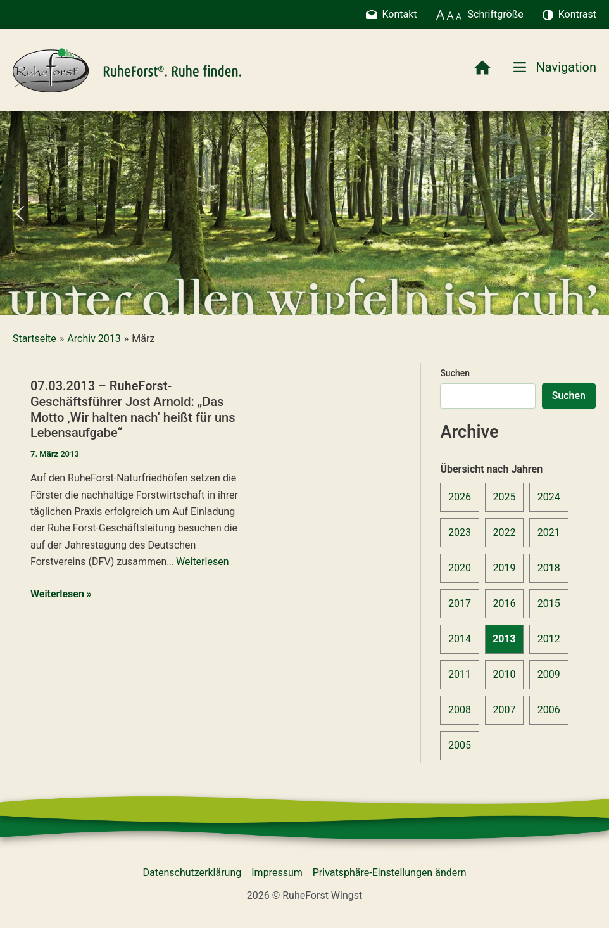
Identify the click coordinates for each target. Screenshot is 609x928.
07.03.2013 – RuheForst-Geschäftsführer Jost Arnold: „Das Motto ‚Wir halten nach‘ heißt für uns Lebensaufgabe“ (132, 409)
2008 (459, 710)
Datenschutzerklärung (192, 873)
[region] (304, 213)
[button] (19, 213)
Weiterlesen (202, 562)
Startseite (34, 339)
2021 (548, 532)
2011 (459, 674)
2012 (548, 639)
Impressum (277, 873)
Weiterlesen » (61, 594)
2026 (459, 497)
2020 (459, 568)
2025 (504, 497)
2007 (504, 710)
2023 (459, 532)
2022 (504, 532)
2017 (459, 603)
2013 (504, 639)
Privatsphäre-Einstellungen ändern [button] (390, 873)
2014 (459, 639)
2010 (504, 674)
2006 (548, 710)
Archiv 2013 (93, 339)
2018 (548, 568)
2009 (548, 674)
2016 (504, 603)
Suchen (455, 373)
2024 (548, 497)
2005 (459, 745)
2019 (504, 568)
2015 (548, 603)
